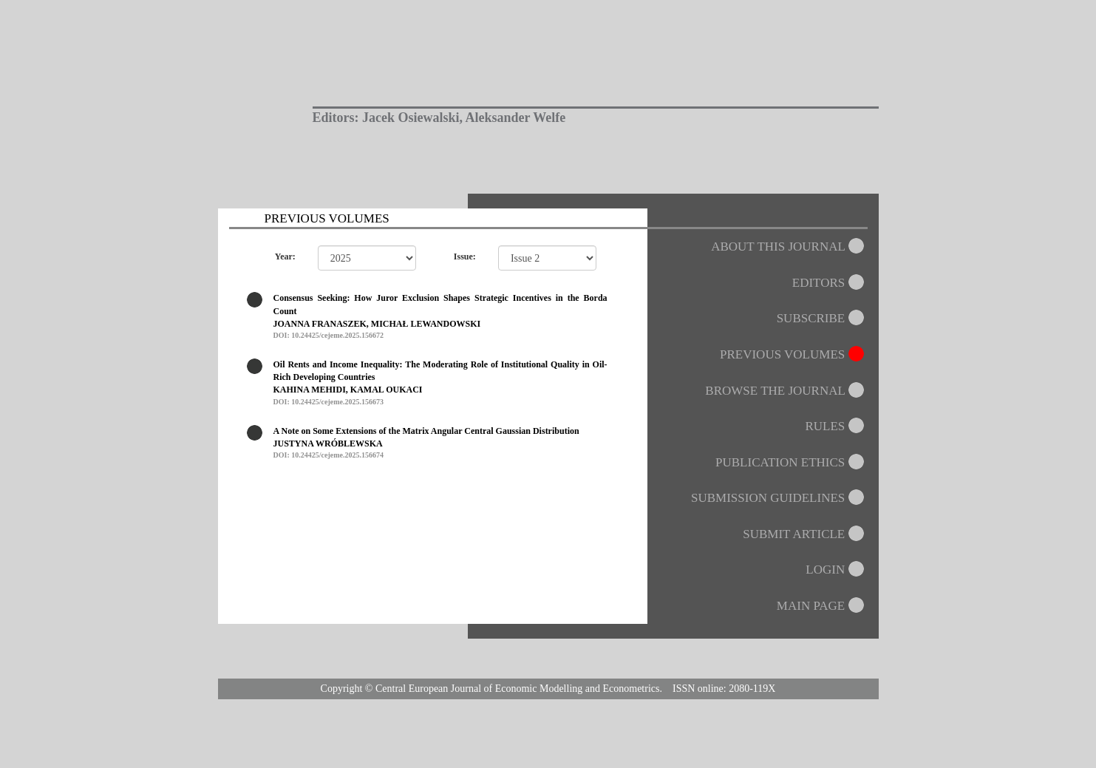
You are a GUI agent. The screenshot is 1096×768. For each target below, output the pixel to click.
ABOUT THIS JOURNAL (788, 246)
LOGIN (835, 570)
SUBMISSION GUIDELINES (778, 498)
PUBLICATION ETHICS (790, 462)
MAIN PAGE (821, 606)
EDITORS (829, 283)
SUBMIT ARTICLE (804, 534)
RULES (835, 426)
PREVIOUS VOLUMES (793, 354)
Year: (285, 256)
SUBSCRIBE (821, 318)
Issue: (465, 256)
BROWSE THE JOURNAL (785, 391)
